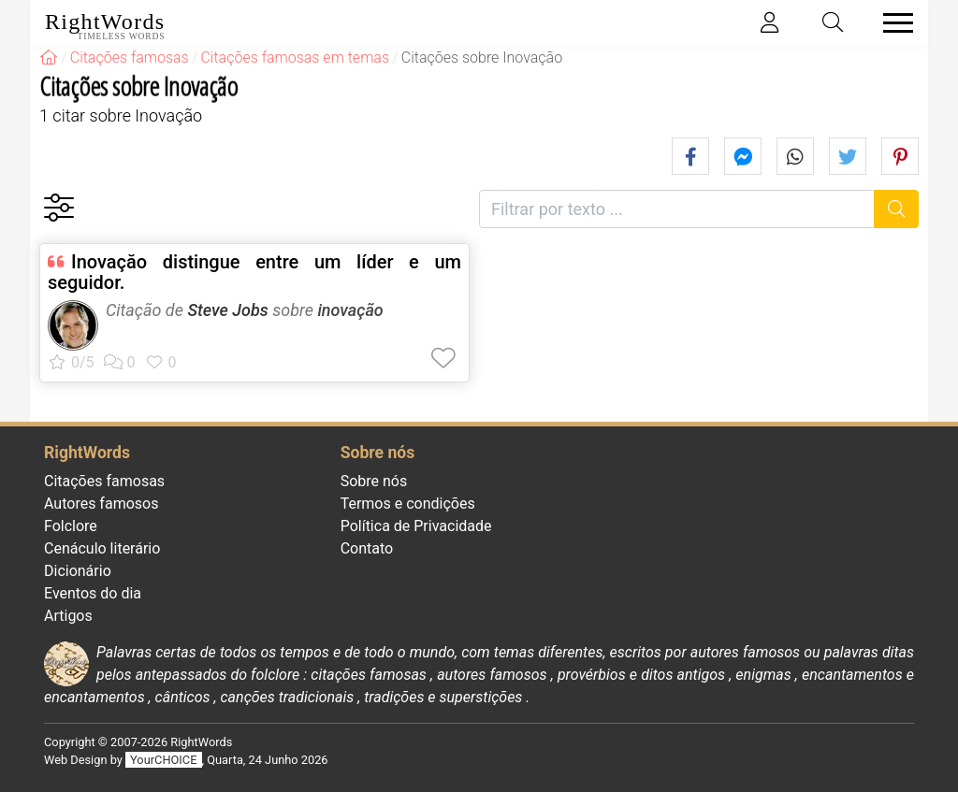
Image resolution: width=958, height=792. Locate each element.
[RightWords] (48, 57)
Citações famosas (104, 481)
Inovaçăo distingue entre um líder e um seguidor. (254, 272)
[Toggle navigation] (892, 22)
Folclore (70, 526)
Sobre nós (374, 481)
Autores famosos (101, 503)
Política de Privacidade (416, 526)
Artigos (68, 616)
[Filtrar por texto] (677, 209)
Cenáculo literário (102, 548)
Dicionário (77, 571)
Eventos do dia (92, 593)
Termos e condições (408, 503)
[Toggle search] (833, 22)
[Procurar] (897, 209)
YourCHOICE (163, 760)
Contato (367, 548)
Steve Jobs (227, 310)
